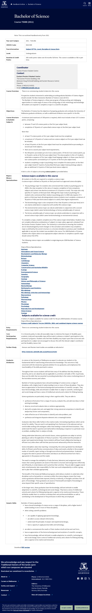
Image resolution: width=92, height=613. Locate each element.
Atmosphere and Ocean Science (32, 251)
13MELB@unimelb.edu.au (30, 88)
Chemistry (25, 263)
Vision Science (26, 311)
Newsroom (5, 590)
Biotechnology (26, 256)
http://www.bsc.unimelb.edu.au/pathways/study (39, 352)
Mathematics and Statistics (31, 288)
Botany (23, 258)
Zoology (24, 313)
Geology (24, 279)
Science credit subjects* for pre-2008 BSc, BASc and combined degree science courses (52, 323)
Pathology (24, 297)
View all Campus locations (41, 595)
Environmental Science (29, 272)
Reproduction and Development (32, 309)
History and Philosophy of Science (33, 281)
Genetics (24, 274)
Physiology (25, 304)
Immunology (25, 283)
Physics (23, 302)
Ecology (24, 270)
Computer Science (27, 265)
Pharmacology (26, 299)
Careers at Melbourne (9, 581)
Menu (89, 4)
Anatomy (24, 249)
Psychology (25, 306)
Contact (4, 595)
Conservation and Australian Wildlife (34, 267)
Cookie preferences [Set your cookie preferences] (82, 608)
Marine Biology (26, 286)
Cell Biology (25, 261)
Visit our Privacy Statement (21, 610)
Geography (25, 277)
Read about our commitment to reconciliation (17, 571)
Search (85, 4)
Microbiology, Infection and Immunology (35, 293)
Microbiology (25, 290)
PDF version (26, 547)
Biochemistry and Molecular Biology (34, 254)
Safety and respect (8, 586)
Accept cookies (66, 608)
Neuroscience (26, 295)
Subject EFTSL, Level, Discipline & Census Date (42, 49)
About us (4, 577)
